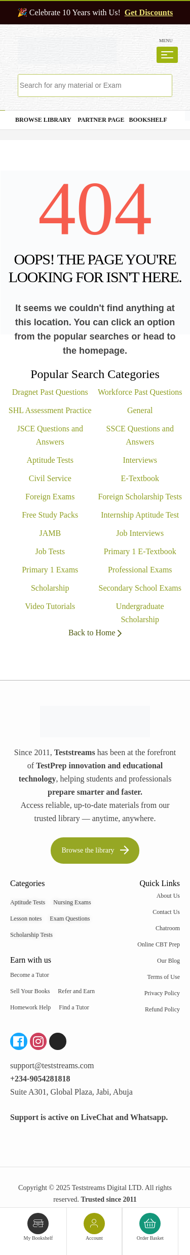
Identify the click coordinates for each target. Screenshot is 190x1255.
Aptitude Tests (50, 460)
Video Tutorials (50, 606)
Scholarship (50, 588)
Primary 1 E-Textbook (140, 551)
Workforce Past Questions (140, 392)
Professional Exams (140, 569)
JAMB (50, 533)
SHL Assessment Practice (50, 410)
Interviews (140, 460)
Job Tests (50, 551)
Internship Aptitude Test (140, 515)
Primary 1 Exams (50, 569)
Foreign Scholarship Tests (140, 496)
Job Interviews (140, 533)
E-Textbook (140, 478)
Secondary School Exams (139, 588)
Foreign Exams (49, 496)
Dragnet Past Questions (50, 392)
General (140, 410)
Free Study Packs (50, 515)
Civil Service (50, 478)
